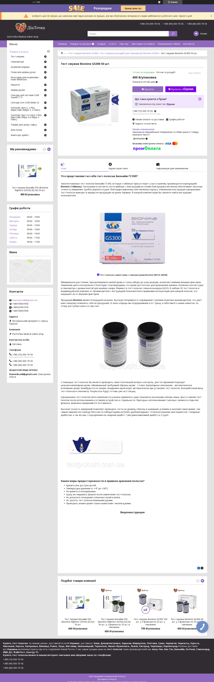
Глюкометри (17, 62)
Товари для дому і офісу (24, 125)
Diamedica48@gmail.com (25, 300)
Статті (112, 43)
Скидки (101, 43)
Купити (149, 89)
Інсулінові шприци (20, 67)
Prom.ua (121, 676)
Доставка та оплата (143, 43)
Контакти (188, 43)
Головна (62, 43)
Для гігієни (16, 130)
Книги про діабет (20, 135)
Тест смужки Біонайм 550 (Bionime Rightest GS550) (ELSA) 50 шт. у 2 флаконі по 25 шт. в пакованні (114, 623)
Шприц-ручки (18, 90)
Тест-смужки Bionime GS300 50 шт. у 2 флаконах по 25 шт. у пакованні (187, 622)
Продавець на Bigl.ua (107, 679)
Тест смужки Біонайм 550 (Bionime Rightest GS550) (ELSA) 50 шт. (77, 622)
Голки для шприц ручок (23, 72)
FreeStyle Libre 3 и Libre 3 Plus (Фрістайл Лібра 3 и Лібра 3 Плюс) (26, 117)
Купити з (182, 89)
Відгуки (62, 50)
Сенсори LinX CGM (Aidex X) (25, 103)
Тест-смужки (17, 56)
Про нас (124, 43)
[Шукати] (173, 33)
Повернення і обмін (169, 43)
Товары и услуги (18, 51)
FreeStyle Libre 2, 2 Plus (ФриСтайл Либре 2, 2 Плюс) (25, 109)
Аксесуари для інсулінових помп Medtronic (24, 78)
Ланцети (15, 85)
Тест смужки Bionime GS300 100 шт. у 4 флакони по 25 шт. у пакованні (150, 622)
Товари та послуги (80, 43)
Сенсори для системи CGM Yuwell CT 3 (25, 96)
